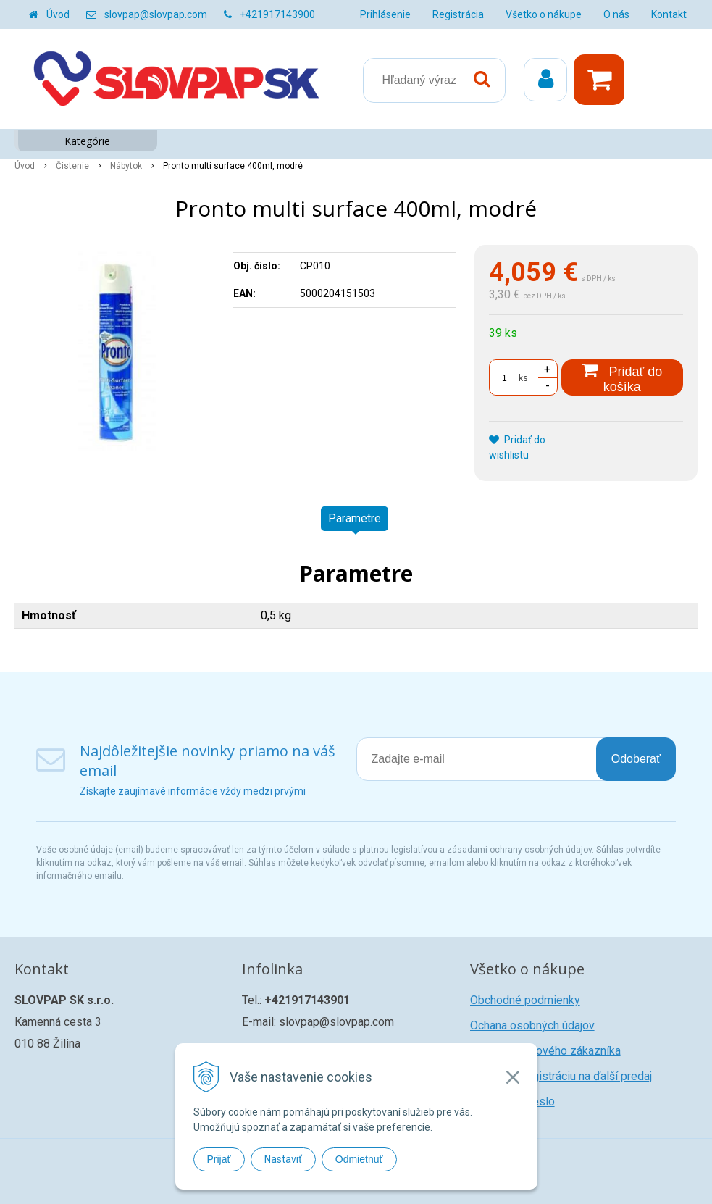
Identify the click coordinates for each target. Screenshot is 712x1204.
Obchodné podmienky (525, 1000)
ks (523, 378)
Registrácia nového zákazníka (545, 1051)
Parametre (354, 518)
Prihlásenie (385, 14)
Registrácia (458, 14)
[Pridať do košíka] (622, 377)
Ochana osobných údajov (532, 1025)
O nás (616, 14)
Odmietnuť (359, 1159)
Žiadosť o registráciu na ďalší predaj (561, 1076)
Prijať (219, 1159)
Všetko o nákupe (544, 14)
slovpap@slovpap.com (155, 14)
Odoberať (636, 759)
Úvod (58, 14)
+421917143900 (277, 14)
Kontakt (669, 14)
